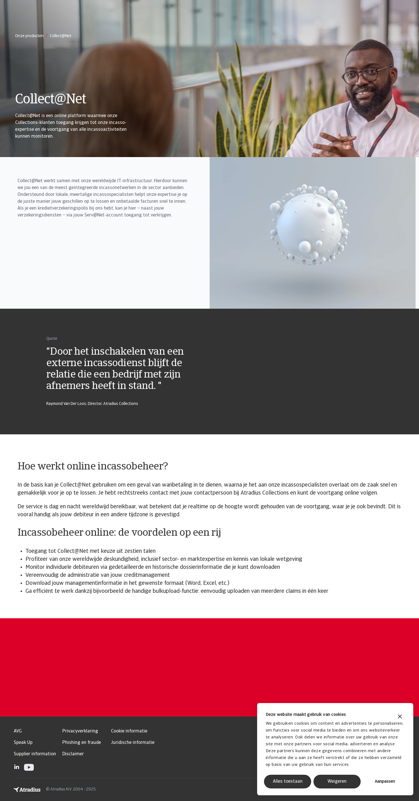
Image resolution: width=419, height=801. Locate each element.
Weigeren (337, 781)
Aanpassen (385, 782)
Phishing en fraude (81, 742)
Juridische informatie (132, 742)
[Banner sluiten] (400, 717)
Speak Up (23, 742)
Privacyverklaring (80, 731)
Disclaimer (73, 754)
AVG (18, 731)
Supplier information (35, 754)
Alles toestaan (288, 781)
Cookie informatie (129, 731)
